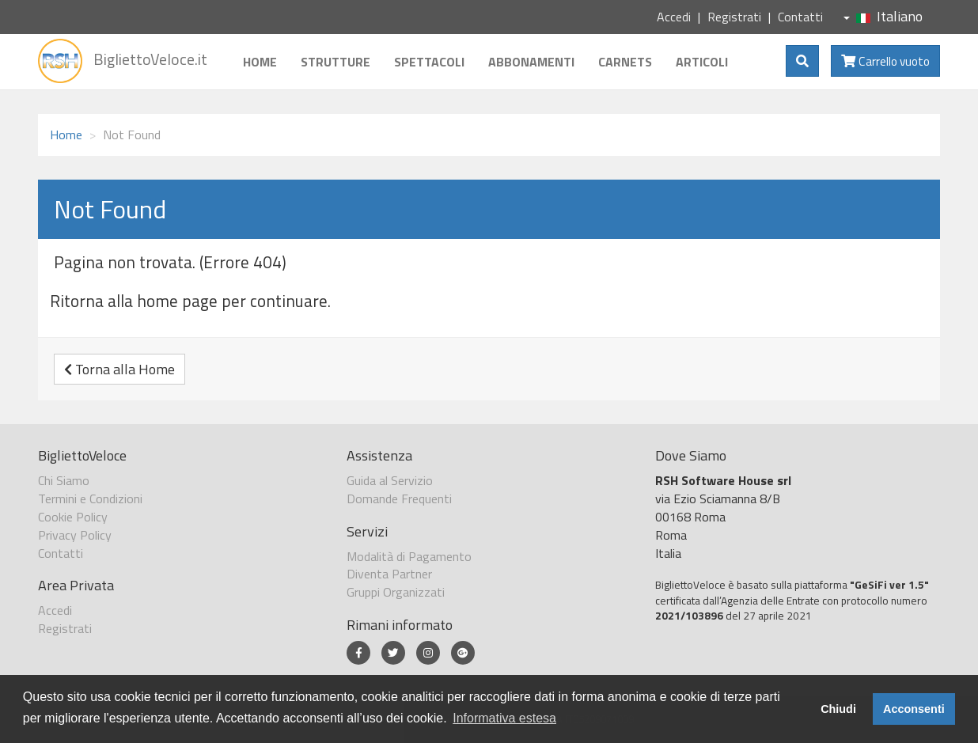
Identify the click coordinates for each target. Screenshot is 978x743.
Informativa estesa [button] (504, 718)
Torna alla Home (119, 369)
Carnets (625, 61)
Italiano (883, 16)
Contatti (800, 16)
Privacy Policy (75, 534)
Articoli (702, 61)
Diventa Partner (389, 573)
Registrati (734, 16)
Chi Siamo (63, 480)
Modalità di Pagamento (409, 556)
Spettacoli (429, 61)
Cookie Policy (73, 516)
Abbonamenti (531, 61)
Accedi (674, 16)
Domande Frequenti (399, 498)
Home (260, 61)
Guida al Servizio (390, 480)
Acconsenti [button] (914, 709)
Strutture (335, 61)
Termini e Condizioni (90, 498)
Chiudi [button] (838, 709)
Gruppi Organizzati (396, 591)
